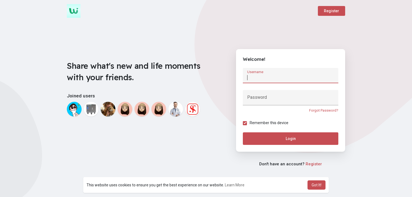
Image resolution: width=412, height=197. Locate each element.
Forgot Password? (323, 110)
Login (291, 138)
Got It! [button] (316, 185)
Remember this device (269, 123)
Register (331, 11)
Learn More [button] (234, 185)
